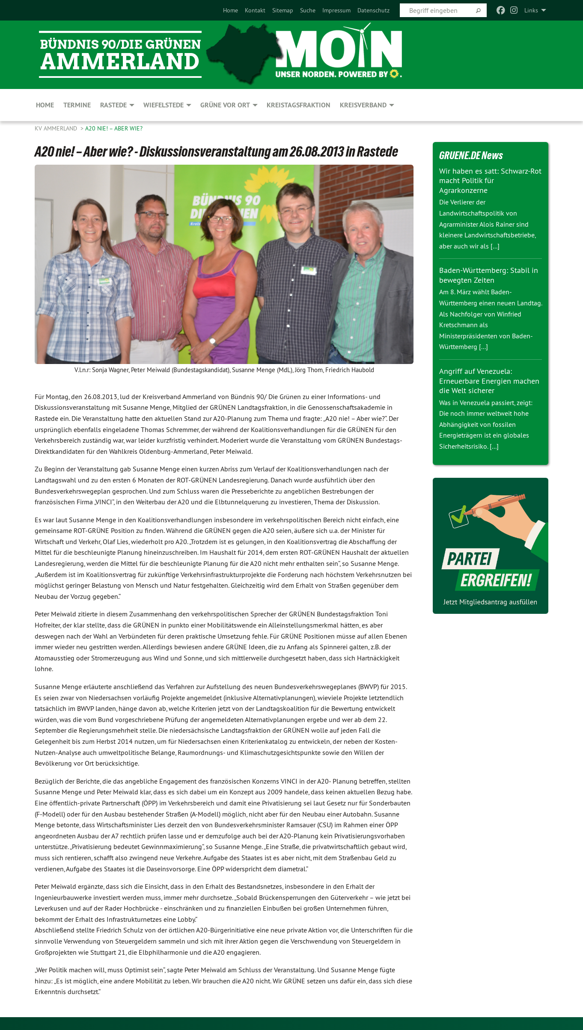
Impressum (336, 10)
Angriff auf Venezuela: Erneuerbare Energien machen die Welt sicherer (489, 380)
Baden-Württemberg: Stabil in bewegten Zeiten (488, 275)
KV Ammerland (57, 128)
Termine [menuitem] (77, 105)
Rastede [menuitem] (113, 105)
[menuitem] (230, 10)
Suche (307, 10)
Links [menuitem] (531, 10)
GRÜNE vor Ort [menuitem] (225, 105)
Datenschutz (373, 10)
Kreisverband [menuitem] (363, 105)
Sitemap (282, 10)
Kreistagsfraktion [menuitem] (298, 105)
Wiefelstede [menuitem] (163, 105)
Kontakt (255, 10)
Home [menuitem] (45, 105)
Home (230, 10)
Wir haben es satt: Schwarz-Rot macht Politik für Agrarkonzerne (490, 180)
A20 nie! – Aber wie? (114, 128)
